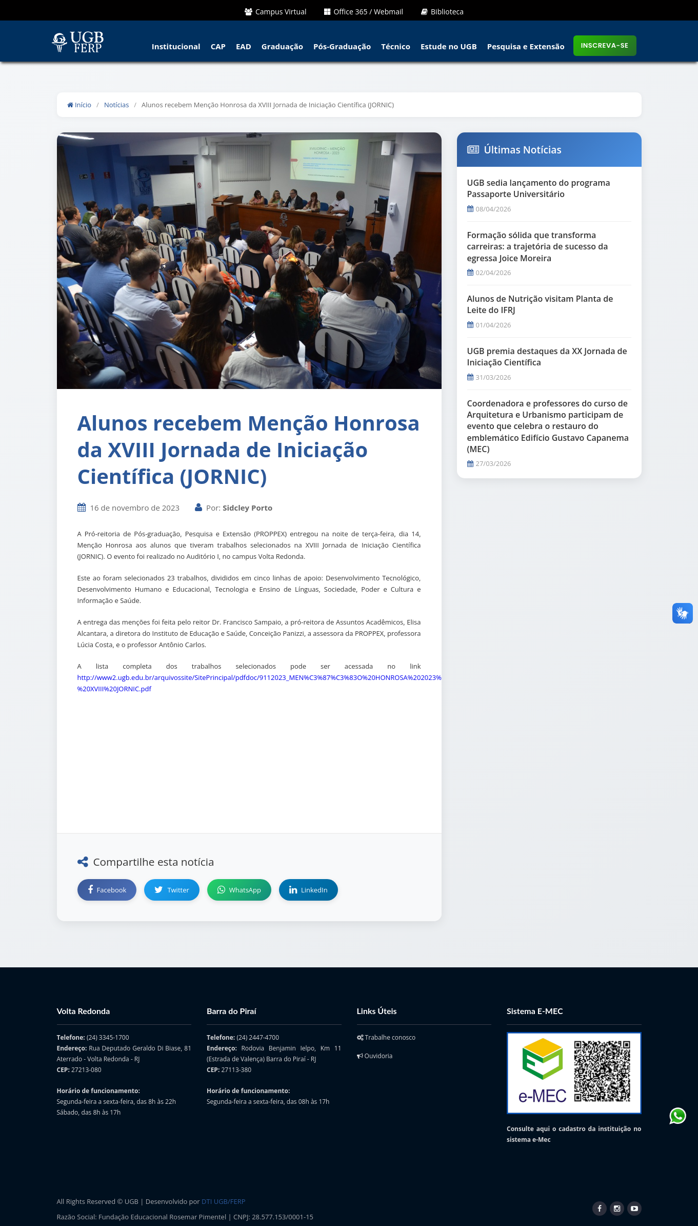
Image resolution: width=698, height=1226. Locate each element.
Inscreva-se (605, 45)
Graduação (282, 46)
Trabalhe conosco (386, 1037)
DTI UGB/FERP (223, 1201)
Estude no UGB (449, 46)
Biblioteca (442, 11)
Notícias (116, 104)
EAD (243, 46)
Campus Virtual (276, 11)
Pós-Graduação (342, 46)
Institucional (176, 46)
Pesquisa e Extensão (526, 46)
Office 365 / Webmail (363, 11)
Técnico (395, 46)
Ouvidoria (375, 1056)
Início (79, 104)
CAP (218, 46)
